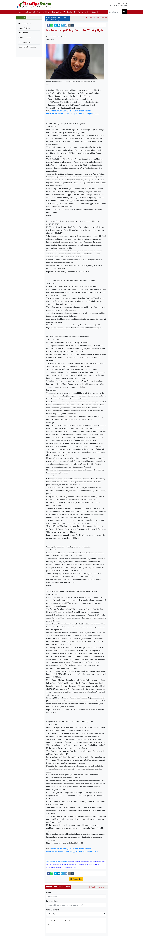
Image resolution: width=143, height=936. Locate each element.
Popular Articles (25, 42)
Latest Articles (24, 28)
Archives (46, 12)
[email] (69, 24)
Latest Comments (25, 37)
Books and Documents (27, 47)
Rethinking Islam (25, 23)
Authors (28, 12)
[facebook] (48, 24)
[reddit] (65, 24)
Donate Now (76, 879)
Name (48, 892)
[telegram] (62, 24)
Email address (52, 901)
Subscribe (96, 12)
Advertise (85, 12)
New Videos (23, 33)
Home (20, 12)
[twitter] (55, 24)
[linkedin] (58, 24)
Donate (77, 12)
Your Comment (52, 910)
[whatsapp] (51, 24)
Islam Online (57, 861)
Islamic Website (65, 861)
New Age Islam (50, 861)
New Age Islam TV (58, 12)
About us (36, 12)
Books (69, 12)
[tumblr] (72, 24)
